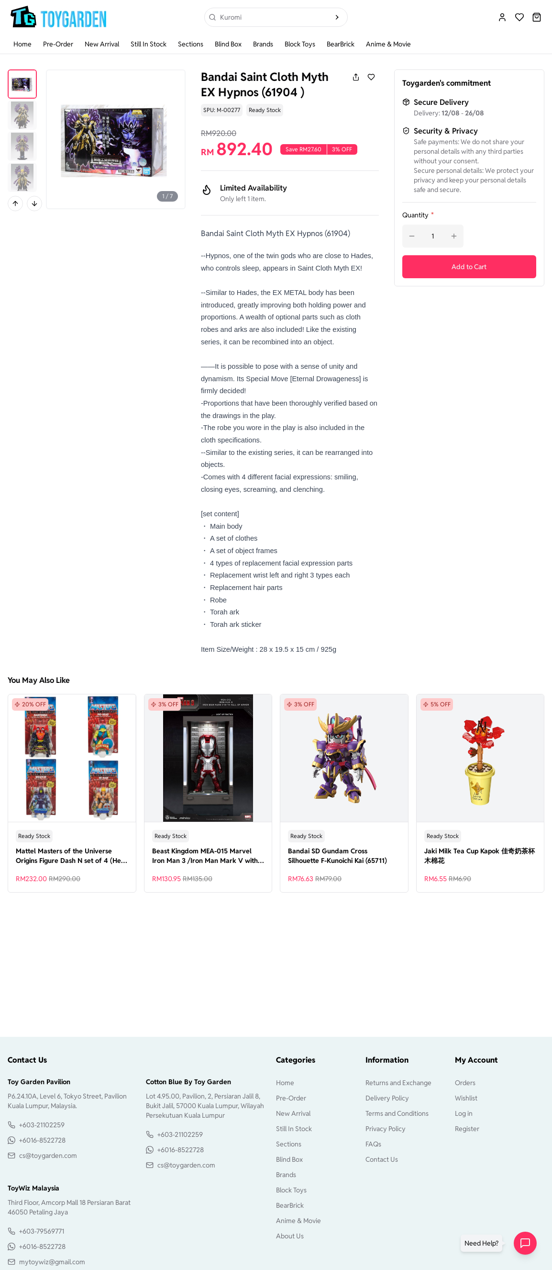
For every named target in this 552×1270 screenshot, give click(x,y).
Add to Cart (469, 266)
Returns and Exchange (398, 1082)
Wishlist (466, 1098)
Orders (465, 1082)
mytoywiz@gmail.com (52, 1262)
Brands (263, 44)
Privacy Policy (385, 1128)
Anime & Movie (388, 44)
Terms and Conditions (397, 1113)
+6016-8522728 (42, 1140)
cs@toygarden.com (48, 1155)
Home (22, 44)
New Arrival (102, 44)
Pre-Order (58, 44)
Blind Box (228, 44)
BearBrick (340, 44)
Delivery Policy (387, 1098)
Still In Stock (148, 44)
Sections (190, 44)
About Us (290, 1236)
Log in (464, 1113)
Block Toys (300, 44)
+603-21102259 (42, 1125)
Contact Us (381, 1159)
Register (467, 1128)
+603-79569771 (41, 1231)
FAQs (373, 1144)
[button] (483, 1243)
